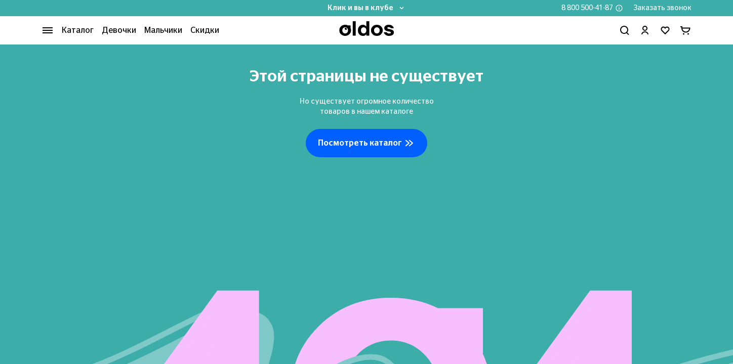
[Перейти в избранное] (665, 30)
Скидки (204, 30)
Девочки (119, 30)
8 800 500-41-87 (587, 8)
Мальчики (163, 30)
